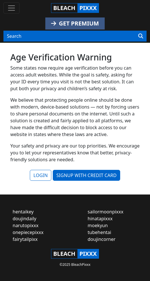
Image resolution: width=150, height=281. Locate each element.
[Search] (141, 36)
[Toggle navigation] (11, 8)
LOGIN (41, 175)
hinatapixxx (100, 218)
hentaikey (23, 212)
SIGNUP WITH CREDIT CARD (87, 175)
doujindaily (24, 218)
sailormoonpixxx (106, 212)
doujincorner (102, 239)
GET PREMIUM (75, 23)
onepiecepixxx (28, 232)
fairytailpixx (25, 239)
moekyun (98, 225)
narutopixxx (25, 225)
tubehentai (99, 232)
